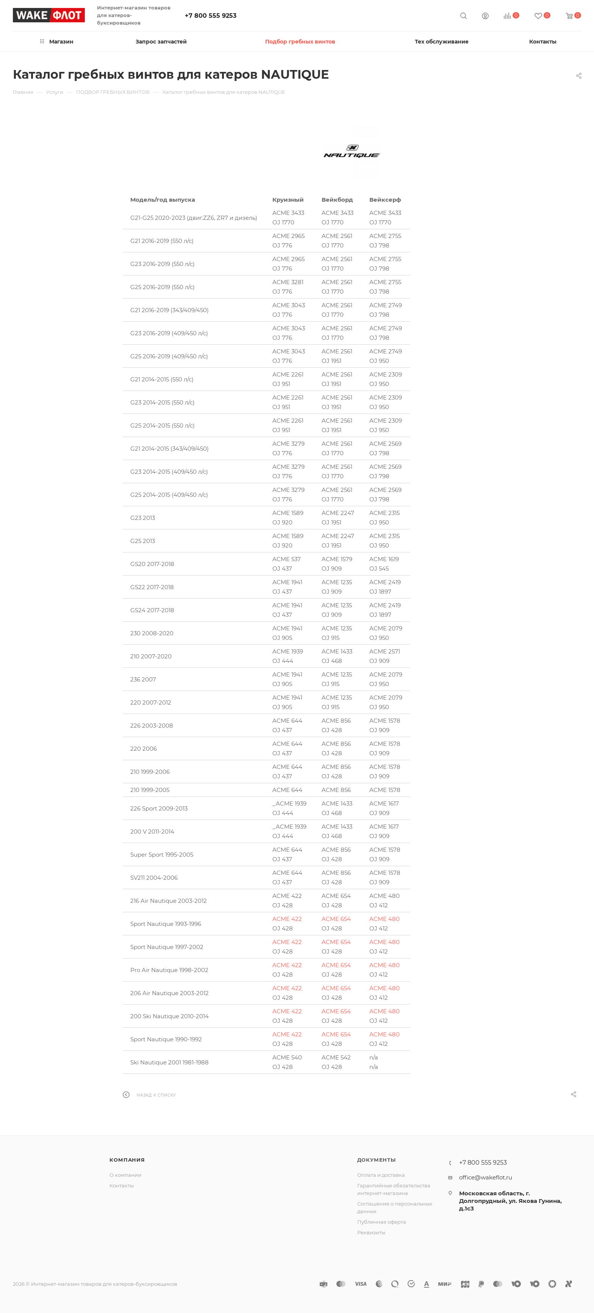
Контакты (121, 1185)
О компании (125, 1175)
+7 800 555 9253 (210, 15)
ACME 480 (384, 919)
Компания (127, 1160)
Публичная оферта (381, 1222)
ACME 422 (287, 919)
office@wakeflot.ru (485, 1177)
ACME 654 (336, 919)
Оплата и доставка (381, 1175)
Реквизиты (371, 1232)
